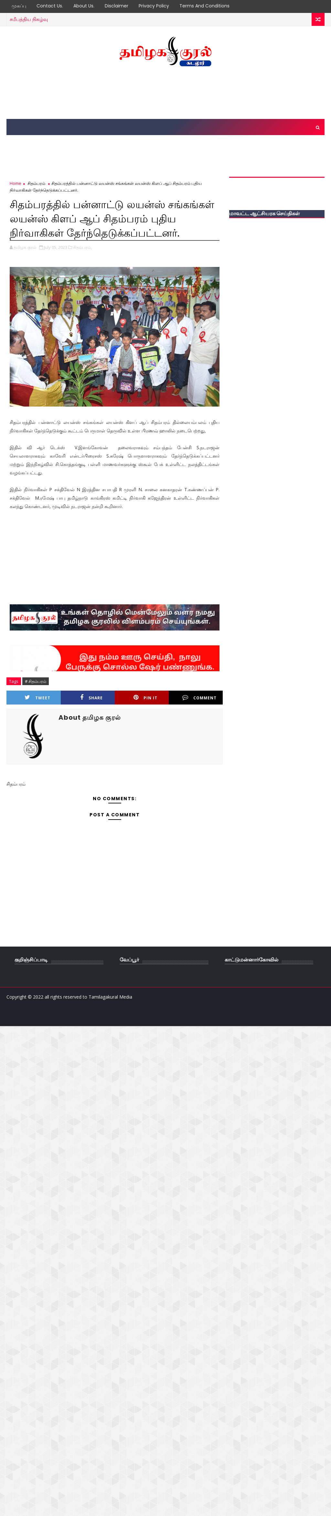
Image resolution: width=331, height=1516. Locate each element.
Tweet (37, 697)
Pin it (145, 697)
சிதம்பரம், (82, 247)
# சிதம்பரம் (35, 681)
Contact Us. (50, 6)
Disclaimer (116, 6)
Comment (199, 697)
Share (91, 697)
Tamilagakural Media (110, 997)
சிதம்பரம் (36, 183)
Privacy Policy (154, 6)
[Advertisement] (165, 93)
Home (15, 183)
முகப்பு (19, 6)
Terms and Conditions (204, 6)
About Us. (83, 6)
